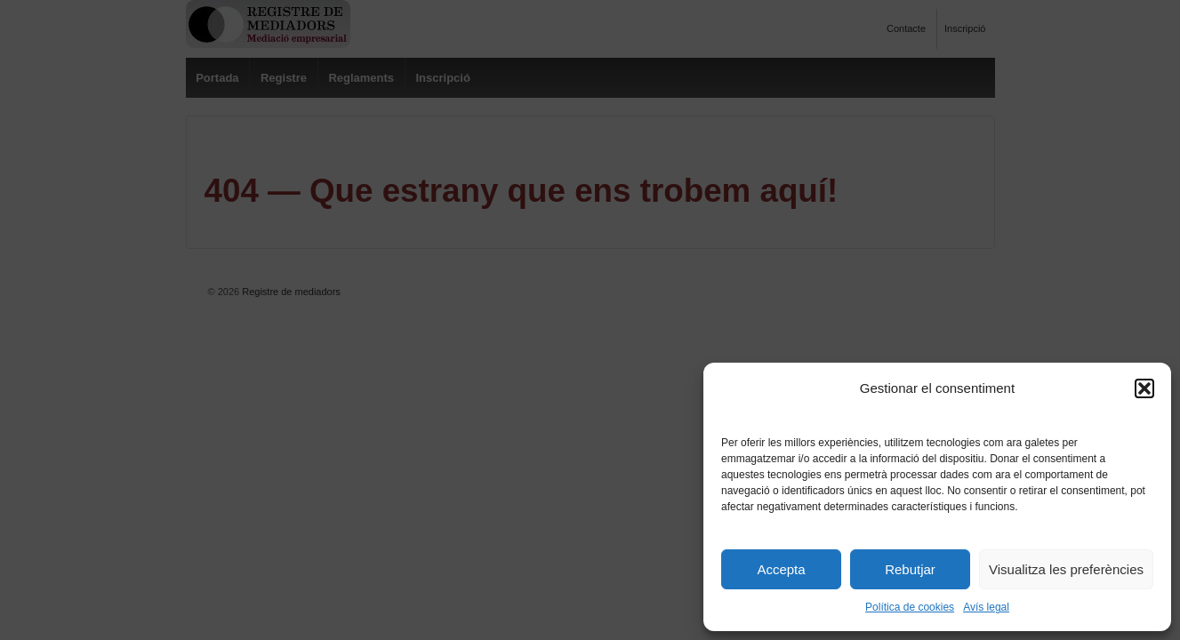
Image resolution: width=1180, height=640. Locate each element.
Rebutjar (910, 569)
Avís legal (986, 607)
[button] (1144, 388)
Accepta (781, 569)
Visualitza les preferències (1066, 569)
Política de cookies (909, 607)
